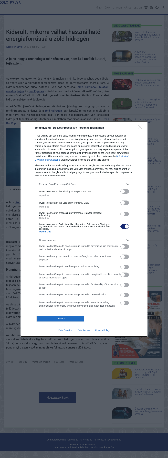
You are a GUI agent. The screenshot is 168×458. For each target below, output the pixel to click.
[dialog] (84, 229)
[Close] (141, 128)
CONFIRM (60, 318)
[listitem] (84, 184)
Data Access (83, 330)
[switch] (124, 191)
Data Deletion (65, 330)
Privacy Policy (102, 330)
